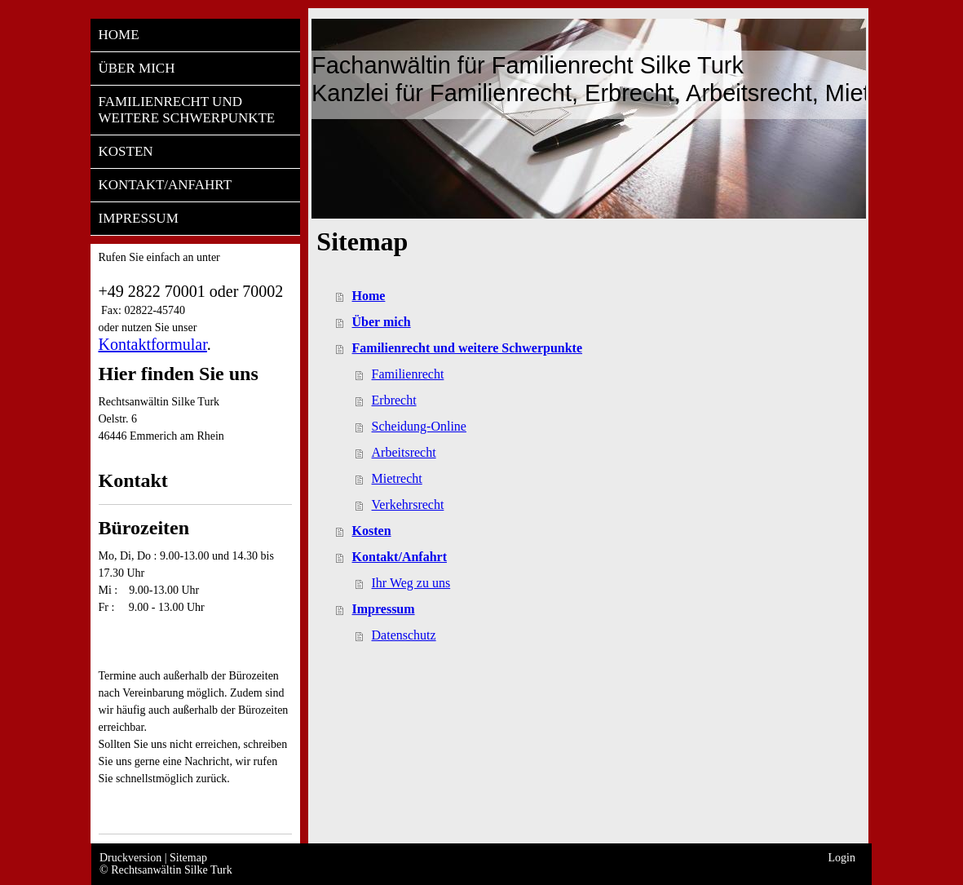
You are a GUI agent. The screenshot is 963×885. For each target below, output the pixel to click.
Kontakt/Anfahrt (399, 557)
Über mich (381, 322)
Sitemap (188, 858)
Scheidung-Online (419, 426)
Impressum (383, 609)
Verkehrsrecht (408, 504)
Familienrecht (408, 374)
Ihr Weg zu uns (411, 583)
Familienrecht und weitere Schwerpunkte (467, 348)
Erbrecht (394, 400)
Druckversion (132, 858)
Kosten (371, 531)
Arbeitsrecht (404, 452)
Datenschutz (404, 635)
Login (841, 858)
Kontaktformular (153, 344)
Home (369, 296)
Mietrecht (397, 478)
